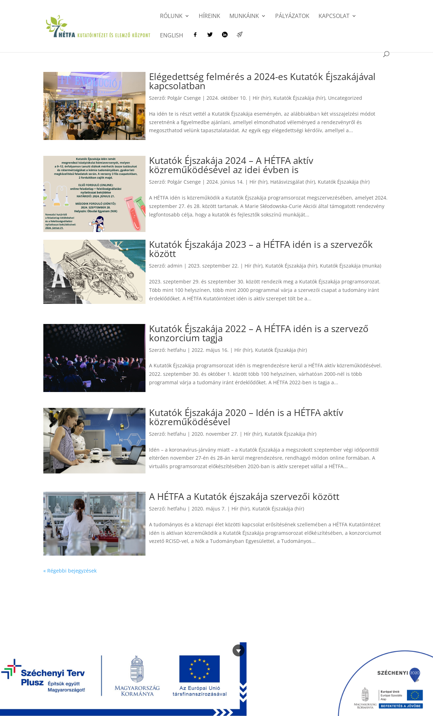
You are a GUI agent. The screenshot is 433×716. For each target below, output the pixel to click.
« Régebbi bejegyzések (70, 570)
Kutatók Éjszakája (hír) (299, 97)
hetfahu (176, 350)
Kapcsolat (334, 16)
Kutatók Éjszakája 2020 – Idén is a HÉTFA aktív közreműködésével (246, 417)
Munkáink (244, 16)
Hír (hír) (262, 97)
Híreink (209, 16)
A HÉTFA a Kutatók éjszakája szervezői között (244, 496)
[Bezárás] (239, 650)
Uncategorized (345, 97)
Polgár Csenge (184, 97)
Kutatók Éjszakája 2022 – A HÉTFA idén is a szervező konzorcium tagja (259, 333)
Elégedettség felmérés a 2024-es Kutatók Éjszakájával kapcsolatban (262, 81)
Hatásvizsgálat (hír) (292, 181)
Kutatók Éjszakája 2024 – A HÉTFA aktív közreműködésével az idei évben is (231, 165)
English (171, 36)
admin (175, 265)
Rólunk (171, 16)
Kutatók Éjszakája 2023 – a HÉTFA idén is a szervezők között (261, 249)
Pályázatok (292, 16)
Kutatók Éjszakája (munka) (350, 265)
